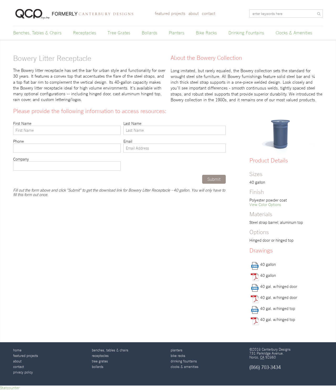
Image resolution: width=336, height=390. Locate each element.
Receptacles (84, 32)
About (193, 13)
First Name (67, 128)
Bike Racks (206, 32)
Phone (67, 146)
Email (174, 146)
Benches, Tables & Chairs (37, 32)
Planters (176, 32)
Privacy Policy (23, 372)
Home (17, 350)
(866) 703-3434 (265, 367)
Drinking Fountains (246, 32)
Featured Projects (170, 13)
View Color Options (265, 204)
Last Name (174, 128)
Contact (208, 13)
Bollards (149, 32)
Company (67, 164)
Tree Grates (119, 32)
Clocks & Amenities (294, 32)
